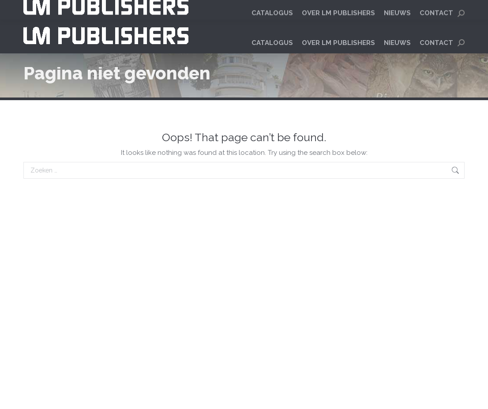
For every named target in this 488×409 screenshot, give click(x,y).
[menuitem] (436, 9)
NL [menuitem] (435, 9)
